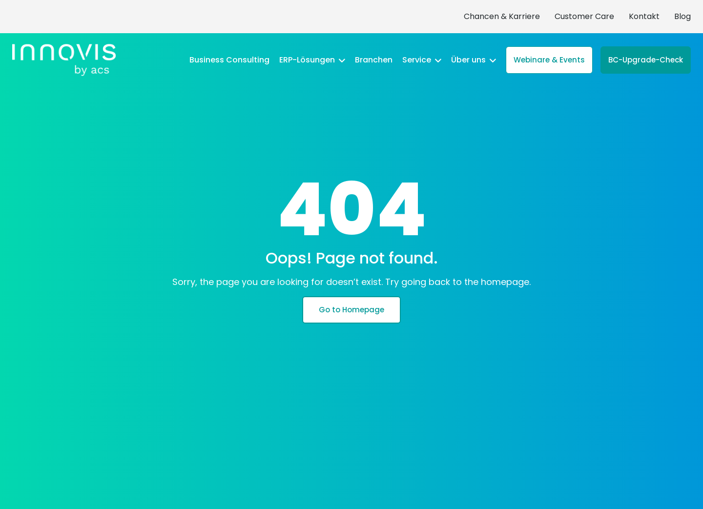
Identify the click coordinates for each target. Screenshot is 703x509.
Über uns (473, 60)
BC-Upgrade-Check (645, 60)
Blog (682, 16)
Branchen (374, 60)
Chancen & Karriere (502, 16)
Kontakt (644, 16)
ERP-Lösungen (312, 60)
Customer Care (584, 16)
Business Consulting (229, 60)
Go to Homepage (351, 310)
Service (421, 60)
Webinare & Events (549, 60)
